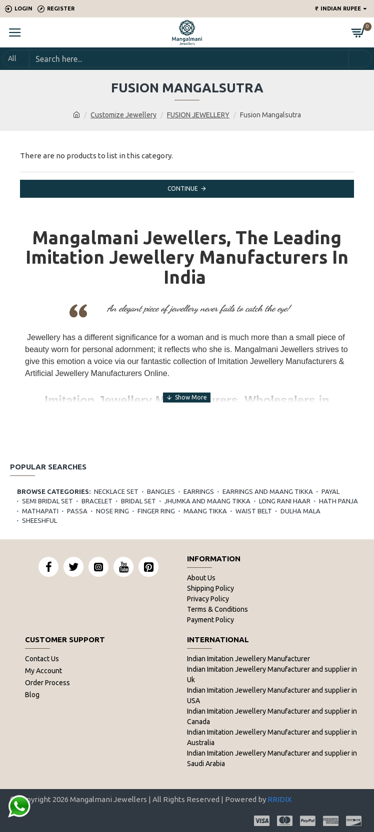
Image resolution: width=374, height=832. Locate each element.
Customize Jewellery (123, 115)
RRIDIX (280, 799)
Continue (183, 188)
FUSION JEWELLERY (198, 115)
